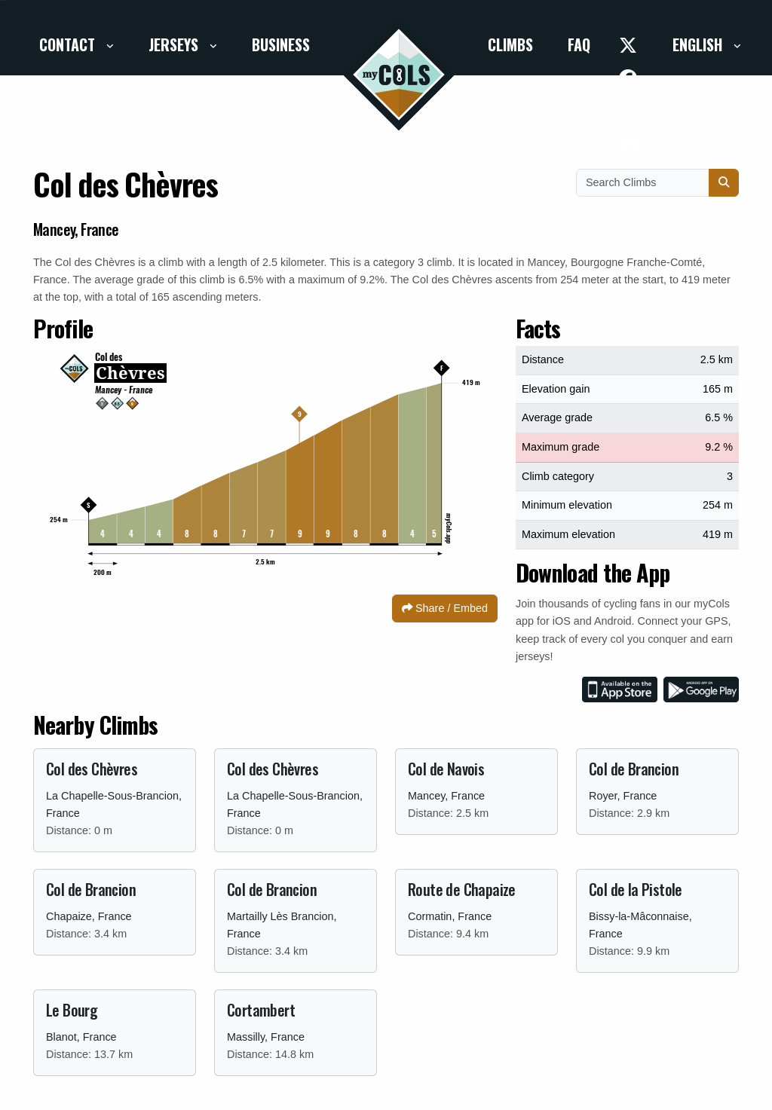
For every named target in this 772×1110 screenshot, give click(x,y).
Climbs (510, 44)
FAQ (579, 44)
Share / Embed (445, 608)
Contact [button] (69, 44)
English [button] (699, 44)
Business (281, 44)
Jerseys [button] (175, 44)
